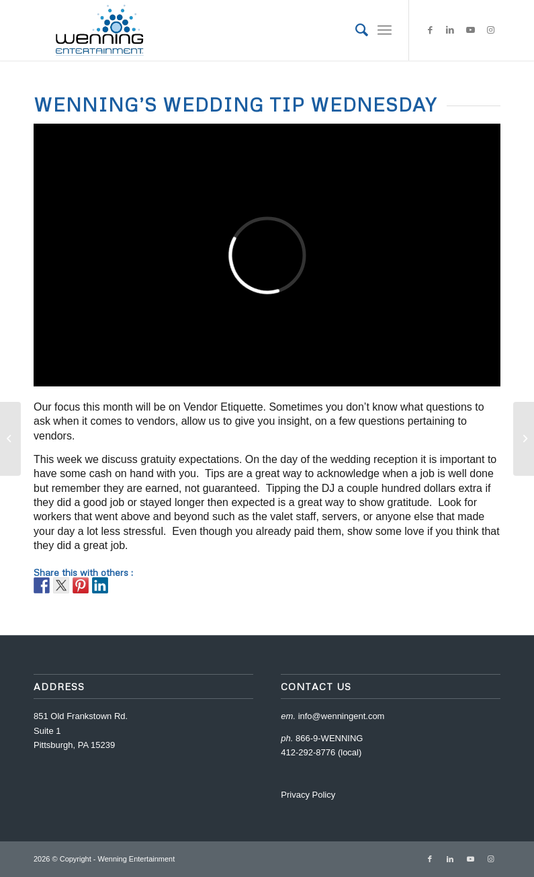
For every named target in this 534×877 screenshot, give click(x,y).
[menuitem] (355, 30)
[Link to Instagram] (490, 30)
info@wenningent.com (341, 716)
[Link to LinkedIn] (450, 30)
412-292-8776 (308, 752)
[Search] (355, 30)
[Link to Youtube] (470, 30)
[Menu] (384, 30)
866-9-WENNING (329, 738)
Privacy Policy (308, 795)
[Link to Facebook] (430, 30)
